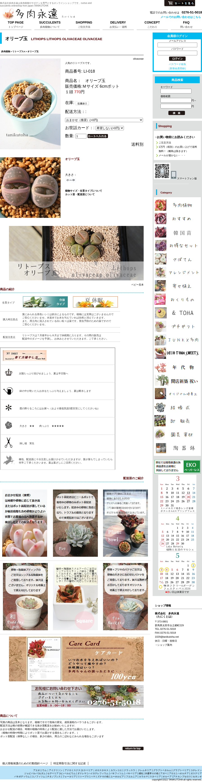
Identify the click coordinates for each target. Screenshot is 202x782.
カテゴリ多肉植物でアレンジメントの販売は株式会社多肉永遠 (177, 272)
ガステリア (196, 773)
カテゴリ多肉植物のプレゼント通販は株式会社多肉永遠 (177, 353)
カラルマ (143, 776)
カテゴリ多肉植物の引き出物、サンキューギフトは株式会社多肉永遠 (177, 407)
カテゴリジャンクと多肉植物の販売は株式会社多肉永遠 (177, 339)
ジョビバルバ (31, 773)
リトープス (83, 776)
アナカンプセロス (182, 776)
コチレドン (196, 770)
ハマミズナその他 (100, 776)
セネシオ (197, 776)
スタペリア (155, 776)
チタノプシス (54, 776)
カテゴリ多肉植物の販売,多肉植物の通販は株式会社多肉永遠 (177, 205)
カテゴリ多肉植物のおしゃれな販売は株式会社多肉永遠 (177, 218)
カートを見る (179, 3)
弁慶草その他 (151, 773)
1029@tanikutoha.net (167, 636)
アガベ (163, 773)
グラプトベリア (181, 770)
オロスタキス (101, 770)
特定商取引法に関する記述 (69, 763)
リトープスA (18, 51)
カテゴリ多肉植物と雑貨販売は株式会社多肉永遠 (177, 448)
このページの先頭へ (133, 748)
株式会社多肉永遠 (56, 14)
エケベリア (87, 770)
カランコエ (116, 770)
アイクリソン (55, 770)
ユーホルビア (117, 776)
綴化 (141, 773)
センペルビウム (68, 773)
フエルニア (131, 776)
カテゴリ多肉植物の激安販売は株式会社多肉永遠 (177, 245)
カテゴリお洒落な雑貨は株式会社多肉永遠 (177, 312)
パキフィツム (117, 773)
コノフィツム (38, 776)
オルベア (167, 776)
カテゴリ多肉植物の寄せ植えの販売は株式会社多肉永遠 (177, 285)
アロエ (172, 773)
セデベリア (53, 773)
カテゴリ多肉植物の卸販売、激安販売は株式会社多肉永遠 (177, 420)
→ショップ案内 (163, 644)
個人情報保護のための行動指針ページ (25, 763)
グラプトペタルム (162, 770)
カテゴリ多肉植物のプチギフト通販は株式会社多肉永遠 (177, 326)
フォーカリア (69, 776)
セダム (42, 773)
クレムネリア (144, 770)
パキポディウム (22, 776)
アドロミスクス (72, 770)
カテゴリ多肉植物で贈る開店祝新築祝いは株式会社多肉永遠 (177, 380)
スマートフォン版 (175, 178)
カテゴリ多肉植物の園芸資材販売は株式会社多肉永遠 (177, 434)
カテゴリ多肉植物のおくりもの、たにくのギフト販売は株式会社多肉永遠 (177, 299)
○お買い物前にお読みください (175, 137)
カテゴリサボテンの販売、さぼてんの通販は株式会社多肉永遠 (177, 258)
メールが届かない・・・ (172, 155)
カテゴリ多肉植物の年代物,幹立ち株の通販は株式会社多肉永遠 (177, 366)
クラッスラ (129, 770)
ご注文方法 (165, 142)
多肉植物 (5, 51)
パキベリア (131, 773)
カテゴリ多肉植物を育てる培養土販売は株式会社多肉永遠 (177, 393)
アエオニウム (40, 770)
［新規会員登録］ (177, 68)
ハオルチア (183, 773)
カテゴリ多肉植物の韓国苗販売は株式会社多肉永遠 (177, 232)
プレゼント (177, 467)
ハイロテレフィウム (98, 773)
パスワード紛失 (177, 64)
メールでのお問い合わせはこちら (180, 17)
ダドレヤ (81, 773)
